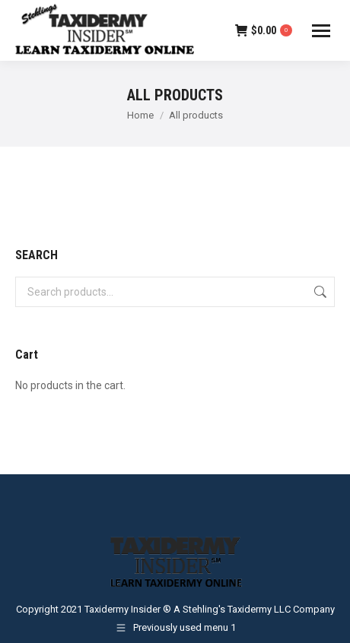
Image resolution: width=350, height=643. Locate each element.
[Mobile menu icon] (321, 30)
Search (318, 292)
